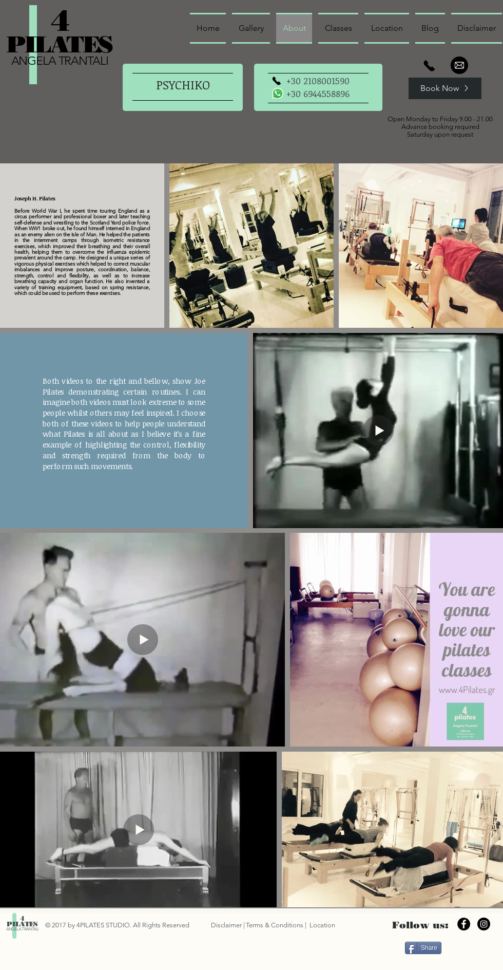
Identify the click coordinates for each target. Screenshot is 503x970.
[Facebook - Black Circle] (463, 924)
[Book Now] (445, 88)
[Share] (423, 948)
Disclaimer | (228, 925)
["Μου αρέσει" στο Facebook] (470, 947)
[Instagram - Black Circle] (483, 924)
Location (321, 925)
